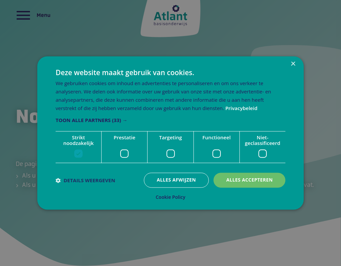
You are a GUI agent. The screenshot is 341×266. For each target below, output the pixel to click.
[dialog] (170, 132)
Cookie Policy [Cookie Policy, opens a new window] (170, 197)
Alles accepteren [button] (249, 180)
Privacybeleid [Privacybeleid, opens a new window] (241, 108)
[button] (170, 120)
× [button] (292, 64)
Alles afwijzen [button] (176, 180)
